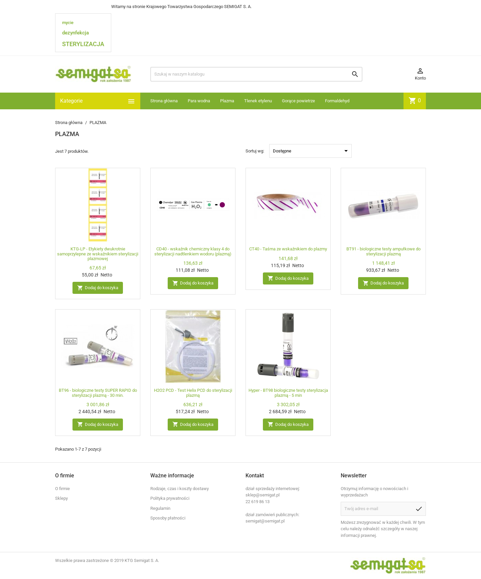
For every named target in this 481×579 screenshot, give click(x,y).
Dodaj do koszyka (97, 288)
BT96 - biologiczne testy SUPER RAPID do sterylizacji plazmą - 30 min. (98, 392)
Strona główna (164, 100)
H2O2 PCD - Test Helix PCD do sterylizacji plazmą (193, 392)
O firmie (62, 488)
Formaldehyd (337, 100)
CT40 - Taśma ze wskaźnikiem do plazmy (288, 248)
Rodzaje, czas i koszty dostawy (179, 488)
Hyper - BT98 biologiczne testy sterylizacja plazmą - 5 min (288, 392)
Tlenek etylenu (258, 100)
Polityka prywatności (169, 498)
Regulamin (160, 508)
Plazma (227, 100)
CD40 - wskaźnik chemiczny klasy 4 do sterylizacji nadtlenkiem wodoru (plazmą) (192, 251)
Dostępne (311, 151)
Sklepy (61, 498)
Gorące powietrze (298, 100)
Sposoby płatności (167, 517)
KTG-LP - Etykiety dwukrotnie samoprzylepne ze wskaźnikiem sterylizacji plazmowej (97, 253)
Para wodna (199, 100)
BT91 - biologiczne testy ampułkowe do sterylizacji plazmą (383, 251)
